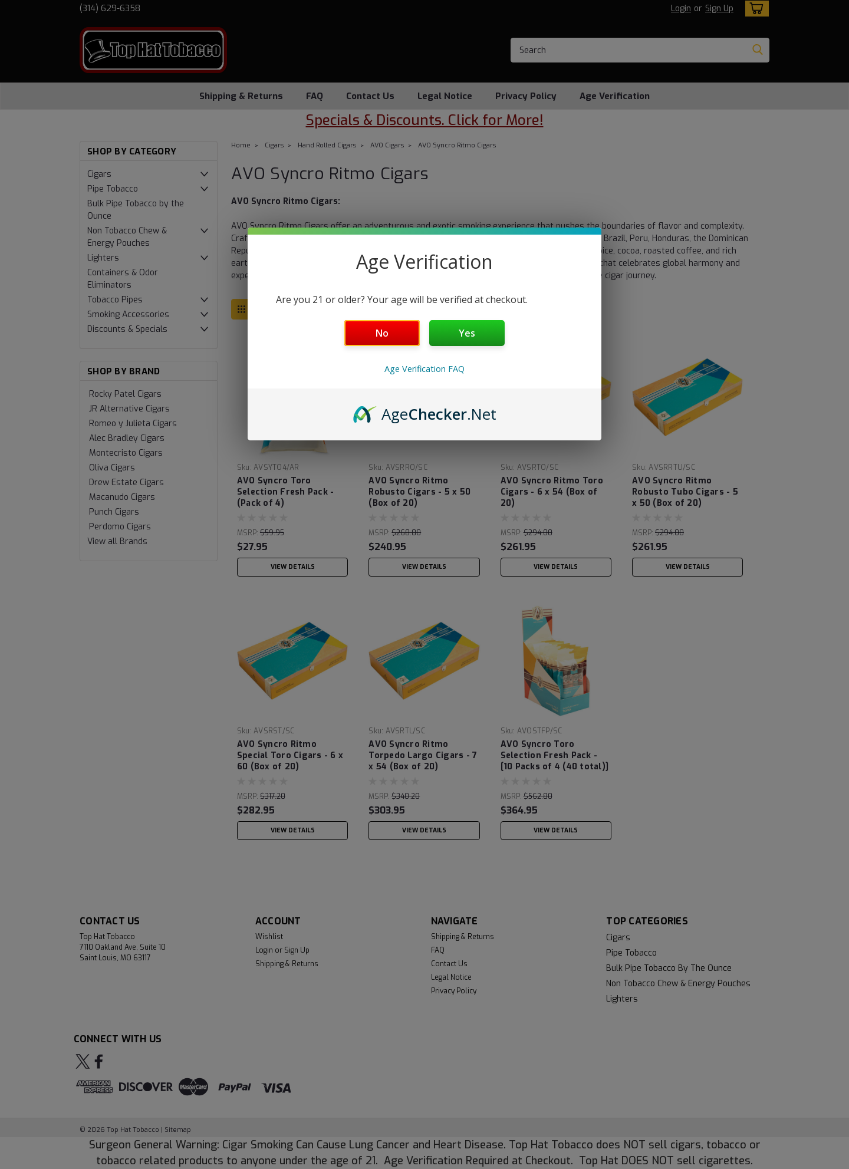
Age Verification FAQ (424, 368)
